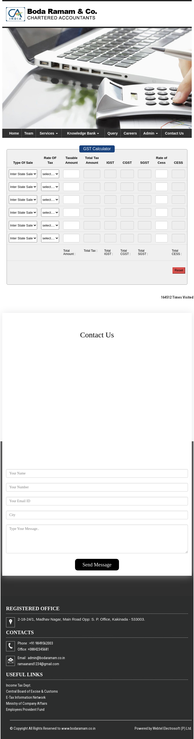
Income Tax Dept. (18, 685)
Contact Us (174, 133)
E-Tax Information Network (26, 697)
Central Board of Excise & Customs (32, 691)
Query (113, 133)
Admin (150, 133)
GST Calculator (97, 149)
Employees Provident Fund (25, 709)
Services (49, 133)
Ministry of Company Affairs (26, 703)
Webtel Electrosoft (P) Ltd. (172, 728)
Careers (130, 133)
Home (14, 133)
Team (28, 133)
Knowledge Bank (83, 133)
